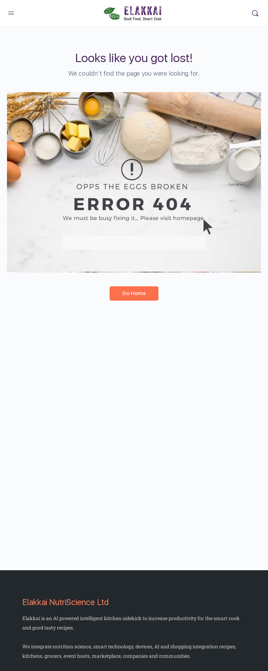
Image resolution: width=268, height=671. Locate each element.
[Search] (255, 13)
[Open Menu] (11, 13)
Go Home (134, 293)
